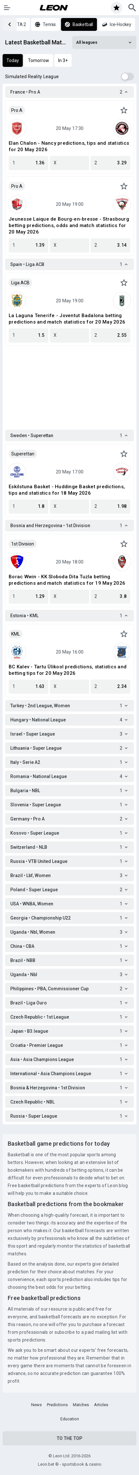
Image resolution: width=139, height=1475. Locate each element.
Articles (101, 1404)
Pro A (16, 110)
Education (69, 1418)
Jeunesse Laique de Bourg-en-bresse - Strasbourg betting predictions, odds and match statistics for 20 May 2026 (69, 225)
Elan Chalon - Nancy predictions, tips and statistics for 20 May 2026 (69, 146)
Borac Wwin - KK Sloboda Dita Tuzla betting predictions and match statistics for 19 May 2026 (67, 580)
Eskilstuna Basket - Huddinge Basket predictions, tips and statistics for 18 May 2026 (67, 490)
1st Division (22, 543)
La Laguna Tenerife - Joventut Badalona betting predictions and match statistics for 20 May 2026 (67, 319)
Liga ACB (20, 282)
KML (15, 634)
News (36, 1404)
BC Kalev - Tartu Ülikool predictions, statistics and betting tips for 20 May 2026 (67, 670)
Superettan (22, 453)
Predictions (57, 1404)
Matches (81, 1404)
